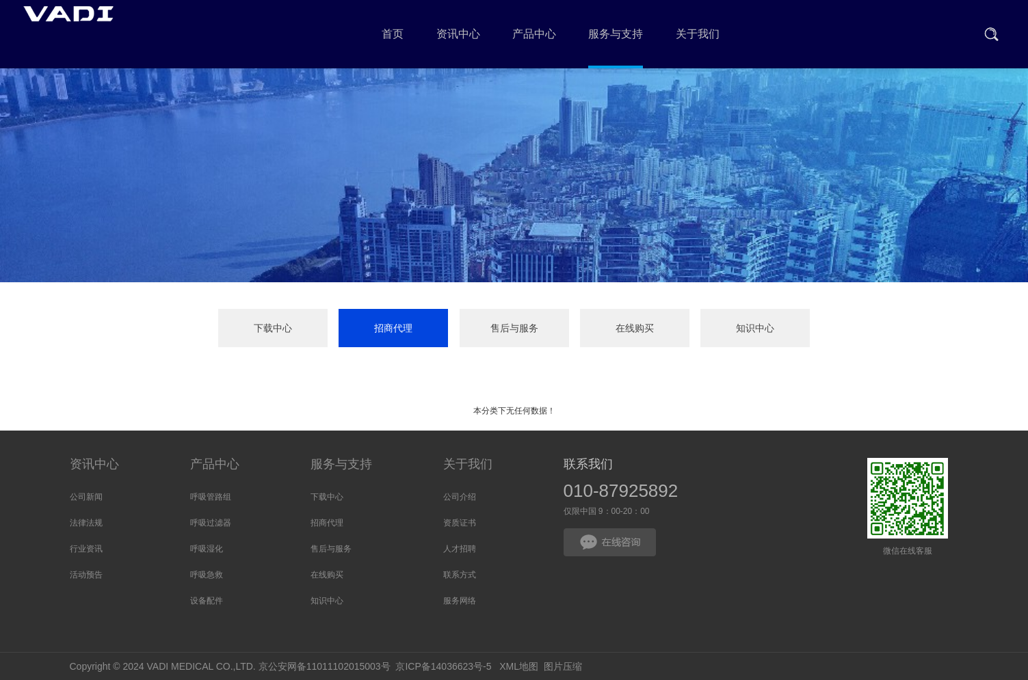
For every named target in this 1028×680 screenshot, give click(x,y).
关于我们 (467, 464)
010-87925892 (621, 490)
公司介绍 (459, 497)
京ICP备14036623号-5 (443, 666)
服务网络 (459, 601)
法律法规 (86, 523)
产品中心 (214, 464)
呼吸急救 (206, 575)
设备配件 (206, 601)
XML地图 (518, 666)
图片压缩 (563, 666)
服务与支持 (341, 464)
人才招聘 (459, 549)
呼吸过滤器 (210, 523)
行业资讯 (86, 549)
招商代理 (393, 328)
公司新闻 (86, 497)
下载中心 (273, 328)
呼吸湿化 (206, 549)
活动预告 (86, 575)
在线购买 (635, 328)
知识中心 (755, 328)
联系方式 (459, 575)
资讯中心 (94, 464)
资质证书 (459, 523)
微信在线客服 (907, 499)
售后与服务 (514, 328)
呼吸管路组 (210, 497)
